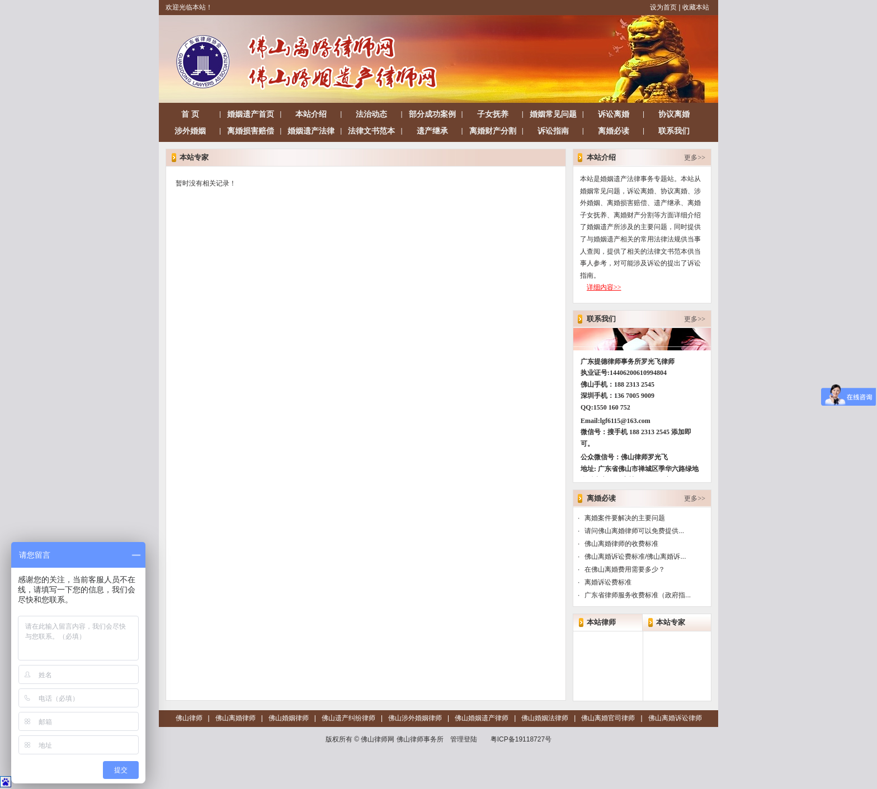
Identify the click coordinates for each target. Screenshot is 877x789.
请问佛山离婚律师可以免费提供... (634, 531)
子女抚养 (492, 114)
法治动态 (371, 114)
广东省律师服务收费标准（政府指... (637, 595)
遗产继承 (432, 130)
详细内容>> (604, 287)
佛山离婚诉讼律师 (675, 718)
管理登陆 (463, 739)
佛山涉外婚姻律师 (415, 718)
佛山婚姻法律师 (544, 718)
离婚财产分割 (492, 130)
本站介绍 (311, 114)
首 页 (190, 114)
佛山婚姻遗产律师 (481, 718)
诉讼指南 (553, 130)
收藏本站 (695, 7)
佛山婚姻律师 (288, 718)
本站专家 (670, 622)
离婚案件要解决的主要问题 (624, 518)
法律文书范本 (371, 130)
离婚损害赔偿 (250, 130)
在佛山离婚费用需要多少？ (624, 569)
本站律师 (601, 622)
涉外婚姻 (190, 130)
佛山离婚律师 (235, 718)
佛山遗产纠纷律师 (348, 718)
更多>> (694, 157)
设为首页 (663, 7)
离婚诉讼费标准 (607, 582)
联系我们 (674, 130)
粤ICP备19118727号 (521, 739)
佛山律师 (189, 718)
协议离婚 (674, 114)
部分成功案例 (432, 114)
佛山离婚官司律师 (608, 718)
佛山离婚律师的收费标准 (621, 544)
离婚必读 (613, 130)
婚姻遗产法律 (310, 130)
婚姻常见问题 (553, 114)
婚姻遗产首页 (250, 114)
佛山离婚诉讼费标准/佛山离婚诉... (635, 556)
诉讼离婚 (613, 114)
